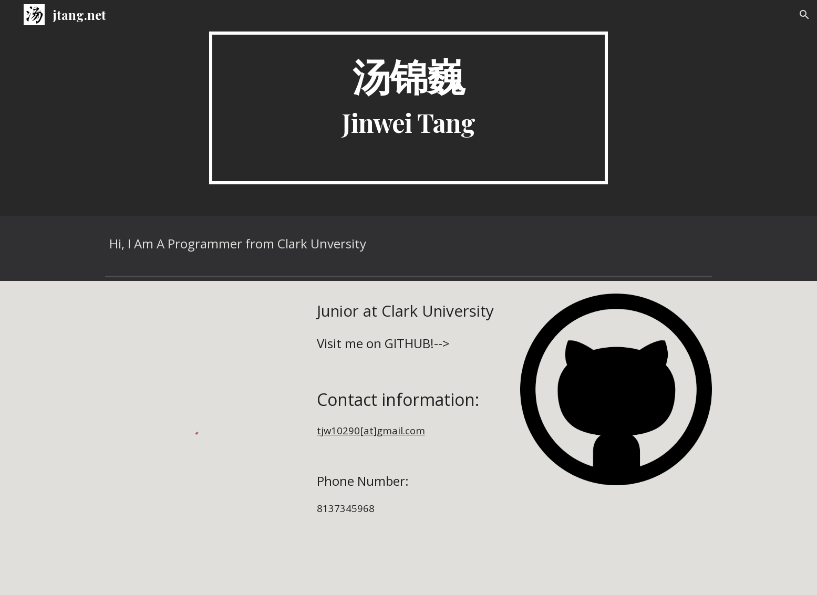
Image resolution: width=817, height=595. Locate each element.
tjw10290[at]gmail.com (371, 430)
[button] (804, 14)
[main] (408, 108)
